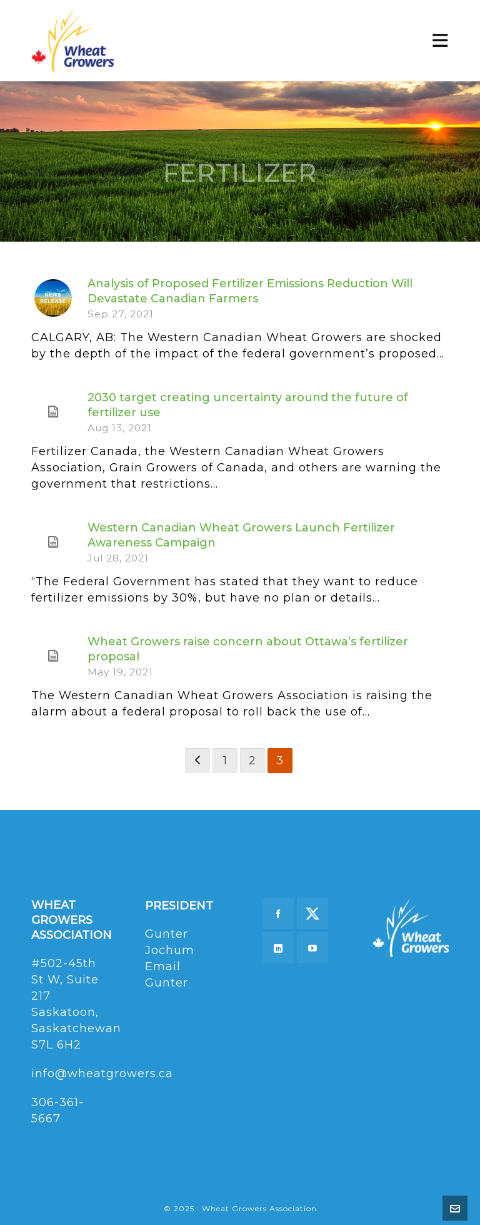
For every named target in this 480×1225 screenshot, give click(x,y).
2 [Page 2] (252, 760)
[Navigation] (440, 40)
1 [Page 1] (225, 760)
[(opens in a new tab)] (53, 412)
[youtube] (312, 947)
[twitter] (312, 913)
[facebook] (278, 913)
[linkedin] (278, 947)
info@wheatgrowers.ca (102, 1073)
